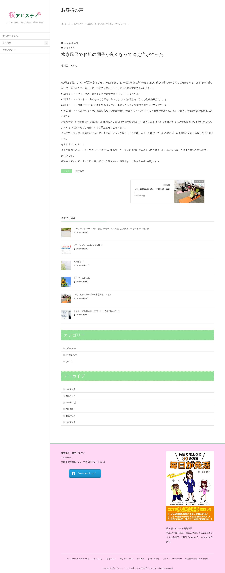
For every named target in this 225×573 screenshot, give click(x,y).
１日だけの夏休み (82, 278)
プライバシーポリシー (172, 559)
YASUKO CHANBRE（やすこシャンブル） (84, 559)
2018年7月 (70, 416)
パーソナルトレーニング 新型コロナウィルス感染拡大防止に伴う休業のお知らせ (111, 228)
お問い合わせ (9, 50)
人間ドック (79, 261)
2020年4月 (70, 389)
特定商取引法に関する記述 (197, 559)
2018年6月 (70, 422)
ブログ (69, 361)
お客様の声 (69, 48)
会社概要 (6, 43)
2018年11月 (71, 402)
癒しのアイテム (10, 36)
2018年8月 (70, 409)
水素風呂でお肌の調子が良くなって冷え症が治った (97, 311)
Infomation (71, 348)
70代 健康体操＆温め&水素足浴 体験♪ (92, 294)
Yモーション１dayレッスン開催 (88, 245)
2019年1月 (70, 396)
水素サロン (111, 559)
